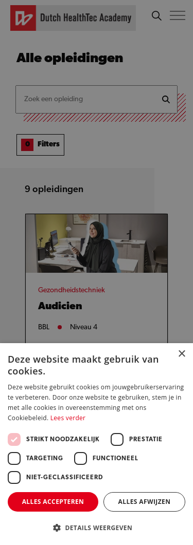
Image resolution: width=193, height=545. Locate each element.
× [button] (181, 354)
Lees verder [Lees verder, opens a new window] (68, 418)
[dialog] (96, 272)
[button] (96, 527)
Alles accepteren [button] (53, 501)
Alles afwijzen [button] (144, 501)
